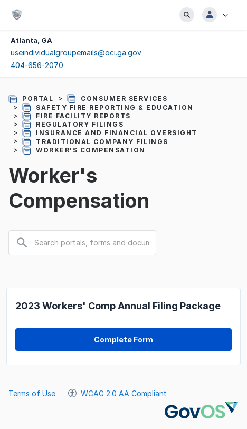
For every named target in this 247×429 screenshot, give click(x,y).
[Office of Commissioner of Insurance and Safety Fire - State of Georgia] (19, 15)
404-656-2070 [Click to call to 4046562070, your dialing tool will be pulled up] (37, 65)
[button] (218, 14)
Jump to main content (0, 0)
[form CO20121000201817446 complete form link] (123, 339)
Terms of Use (31, 393)
